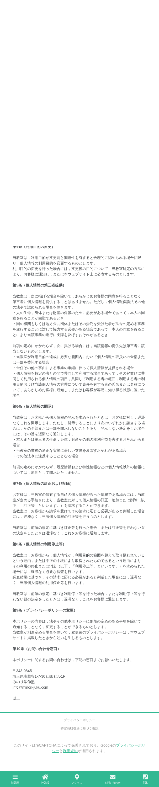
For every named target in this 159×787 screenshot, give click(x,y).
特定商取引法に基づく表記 (79, 728)
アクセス (77, 779)
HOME (45, 779)
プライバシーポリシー (79, 720)
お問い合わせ (112, 779)
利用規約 (70, 751)
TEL (145, 779)
